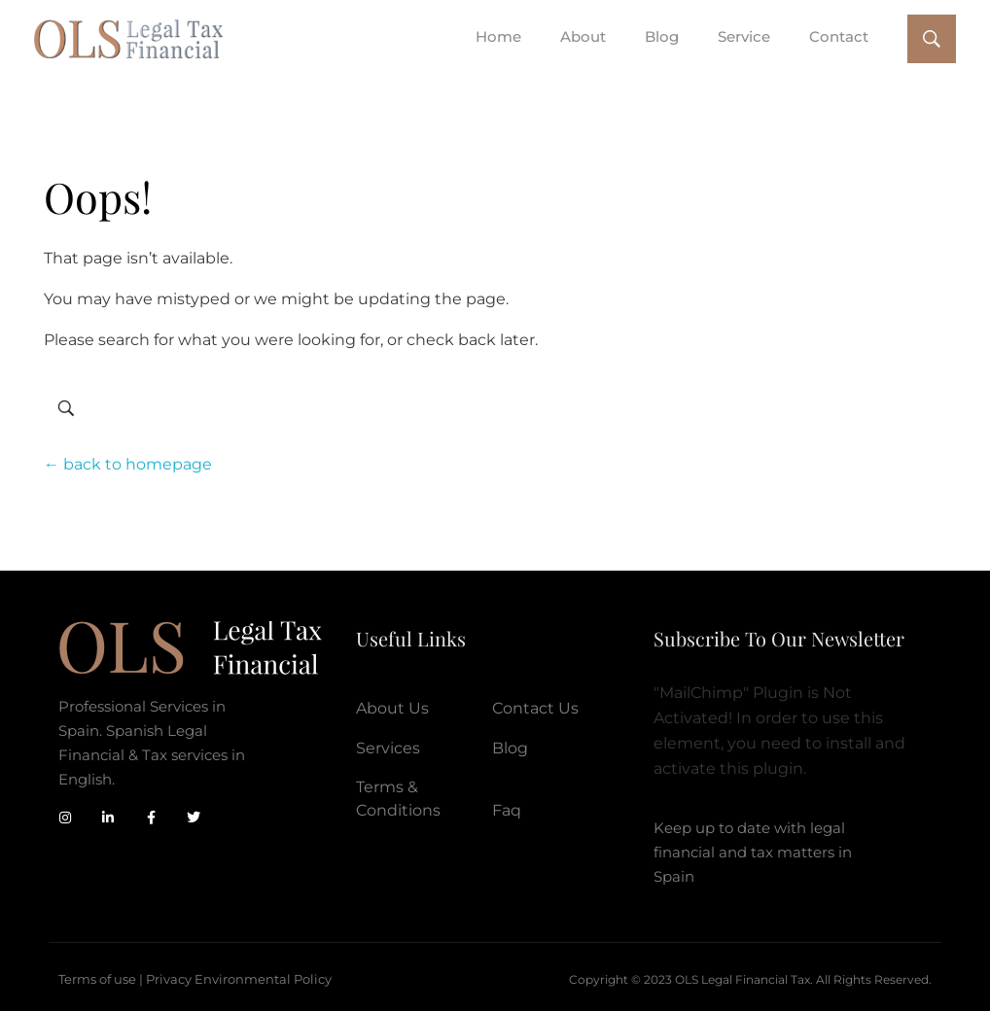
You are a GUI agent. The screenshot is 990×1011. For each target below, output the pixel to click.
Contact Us (535, 708)
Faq (506, 810)
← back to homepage (128, 464)
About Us (392, 708)
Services (388, 748)
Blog (510, 748)
